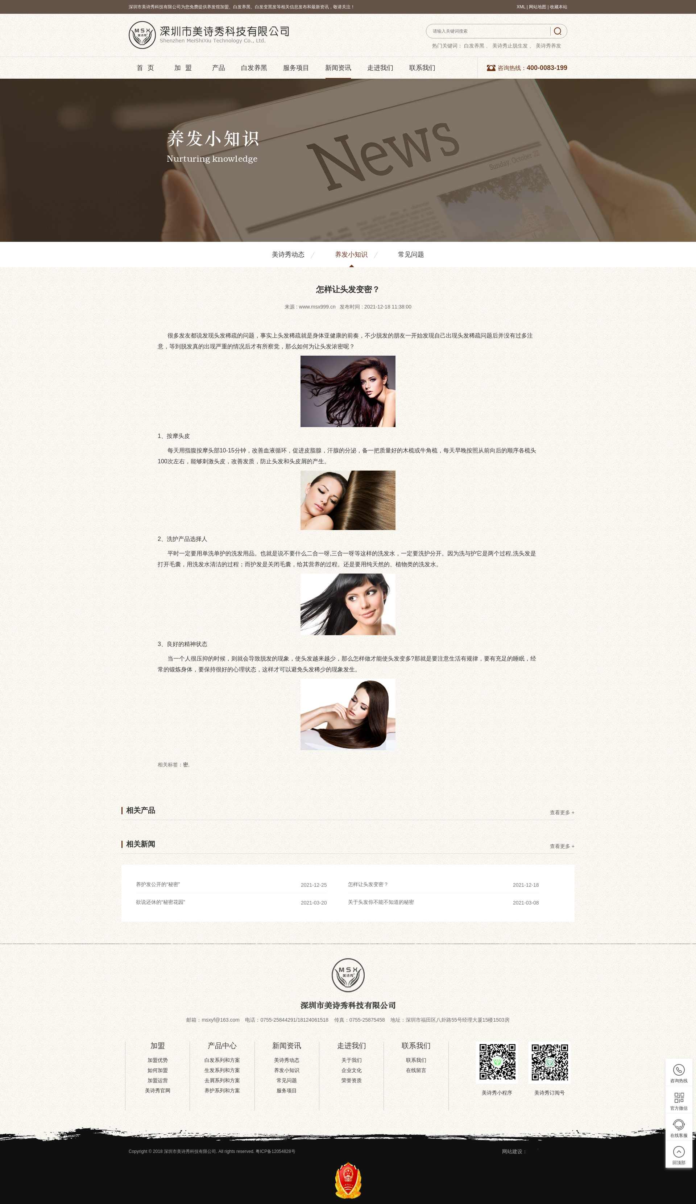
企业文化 (351, 1070)
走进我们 (380, 67)
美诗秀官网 (157, 1090)
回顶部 (678, 1162)
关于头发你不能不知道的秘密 (381, 902)
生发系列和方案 (222, 1070)
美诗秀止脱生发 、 (513, 46)
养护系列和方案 (222, 1090)
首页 (147, 67)
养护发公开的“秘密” (158, 884)
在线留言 (416, 1070)
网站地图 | (539, 6)
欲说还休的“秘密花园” (160, 902)
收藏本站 (558, 6)
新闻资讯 (338, 67)
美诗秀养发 (548, 46)
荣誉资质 (351, 1080)
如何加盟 (158, 1070)
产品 (218, 67)
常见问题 (411, 254)
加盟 (185, 67)
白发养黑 (254, 67)
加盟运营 (158, 1080)
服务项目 (296, 67)
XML (521, 6)
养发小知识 (351, 254)
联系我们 (422, 67)
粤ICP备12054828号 (275, 1151)
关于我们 (351, 1060)
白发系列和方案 (222, 1060)
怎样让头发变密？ (368, 884)
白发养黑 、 (477, 46)
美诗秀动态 (288, 254)
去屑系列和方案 (222, 1080)
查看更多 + (562, 812)
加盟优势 (158, 1060)
